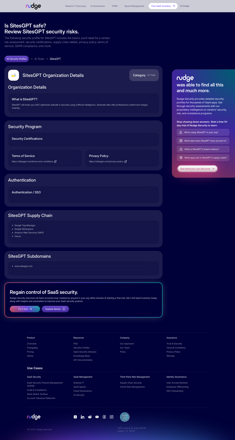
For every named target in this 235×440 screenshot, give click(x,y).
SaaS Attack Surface (37, 394)
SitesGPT (55, 58)
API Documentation (83, 360)
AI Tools (39, 58)
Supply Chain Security (131, 382)
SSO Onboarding (174, 391)
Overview (31, 343)
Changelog (32, 347)
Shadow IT (79, 382)
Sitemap (170, 356)
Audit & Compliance (36, 390)
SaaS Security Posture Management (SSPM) (45, 384)
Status (30, 356)
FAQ (76, 343)
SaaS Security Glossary (85, 351)
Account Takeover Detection (41, 398)
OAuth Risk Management (132, 386)
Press (122, 351)
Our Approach (127, 343)
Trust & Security (174, 343)
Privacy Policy (173, 351)
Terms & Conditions (175, 347)
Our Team (125, 347)
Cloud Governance (83, 391)
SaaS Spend (80, 386)
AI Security (79, 395)
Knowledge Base (82, 356)
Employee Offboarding (177, 386)
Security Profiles (82, 347)
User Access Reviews (177, 382)
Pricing (30, 351)
